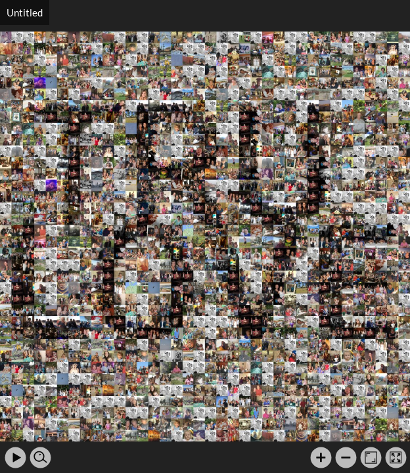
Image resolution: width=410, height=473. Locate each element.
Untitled (25, 12)
